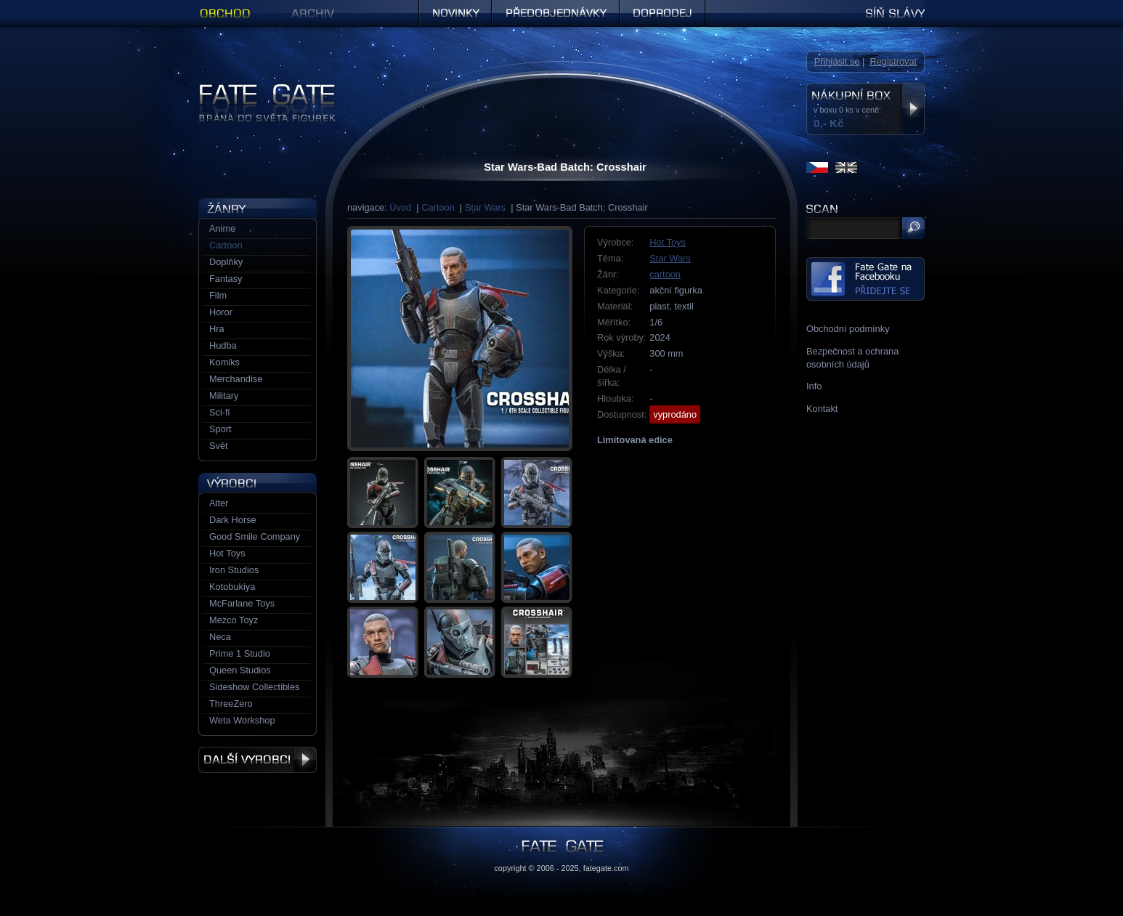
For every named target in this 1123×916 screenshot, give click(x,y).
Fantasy (226, 278)
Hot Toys (667, 242)
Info (814, 386)
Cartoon (438, 207)
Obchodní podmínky (848, 328)
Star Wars (485, 207)
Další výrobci (257, 760)
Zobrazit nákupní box (913, 109)
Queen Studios (240, 670)
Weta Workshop (242, 720)
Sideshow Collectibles (254, 686)
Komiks (224, 362)
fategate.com (606, 868)
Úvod (400, 207)
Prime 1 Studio (239, 653)
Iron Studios (234, 569)
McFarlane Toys (242, 603)
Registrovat (893, 61)
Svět (218, 445)
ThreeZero (231, 703)
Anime (222, 228)
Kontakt (822, 408)
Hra (216, 328)
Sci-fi (219, 412)
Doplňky (226, 261)
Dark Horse (232, 519)
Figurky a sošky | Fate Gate (255, 89)
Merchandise (235, 378)
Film (218, 295)
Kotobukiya (232, 586)
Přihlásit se (837, 61)
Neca (220, 636)
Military (224, 395)
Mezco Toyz (233, 620)
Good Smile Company (254, 536)
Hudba (223, 345)
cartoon (665, 274)
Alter (218, 503)
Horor (220, 312)
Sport (220, 428)
